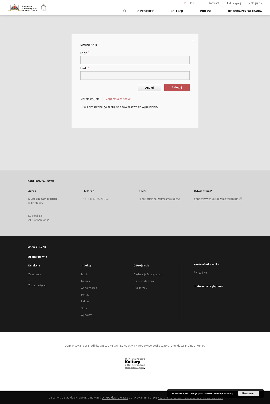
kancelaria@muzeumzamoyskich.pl (160, 199)
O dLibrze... (140, 288)
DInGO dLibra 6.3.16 (115, 397)
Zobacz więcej (37, 285)
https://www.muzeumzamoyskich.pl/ (218, 199)
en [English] (192, 3)
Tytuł (84, 274)
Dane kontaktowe (144, 281)
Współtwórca (89, 288)
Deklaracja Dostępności (148, 274)
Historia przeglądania (245, 11)
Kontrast (214, 3)
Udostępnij (234, 3)
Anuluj (149, 87)
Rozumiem (248, 393)
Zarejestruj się (90, 99)
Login (84, 53)
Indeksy (206, 11)
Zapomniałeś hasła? (118, 99)
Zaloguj (177, 87)
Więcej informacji (223, 393)
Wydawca (86, 315)
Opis (83, 308)
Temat (85, 294)
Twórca (85, 281)
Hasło (84, 68)
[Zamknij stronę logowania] (193, 39)
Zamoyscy (34, 274)
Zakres (85, 301)
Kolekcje (177, 11)
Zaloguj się (256, 3)
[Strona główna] (124, 11)
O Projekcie (145, 11)
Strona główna (37, 256)
